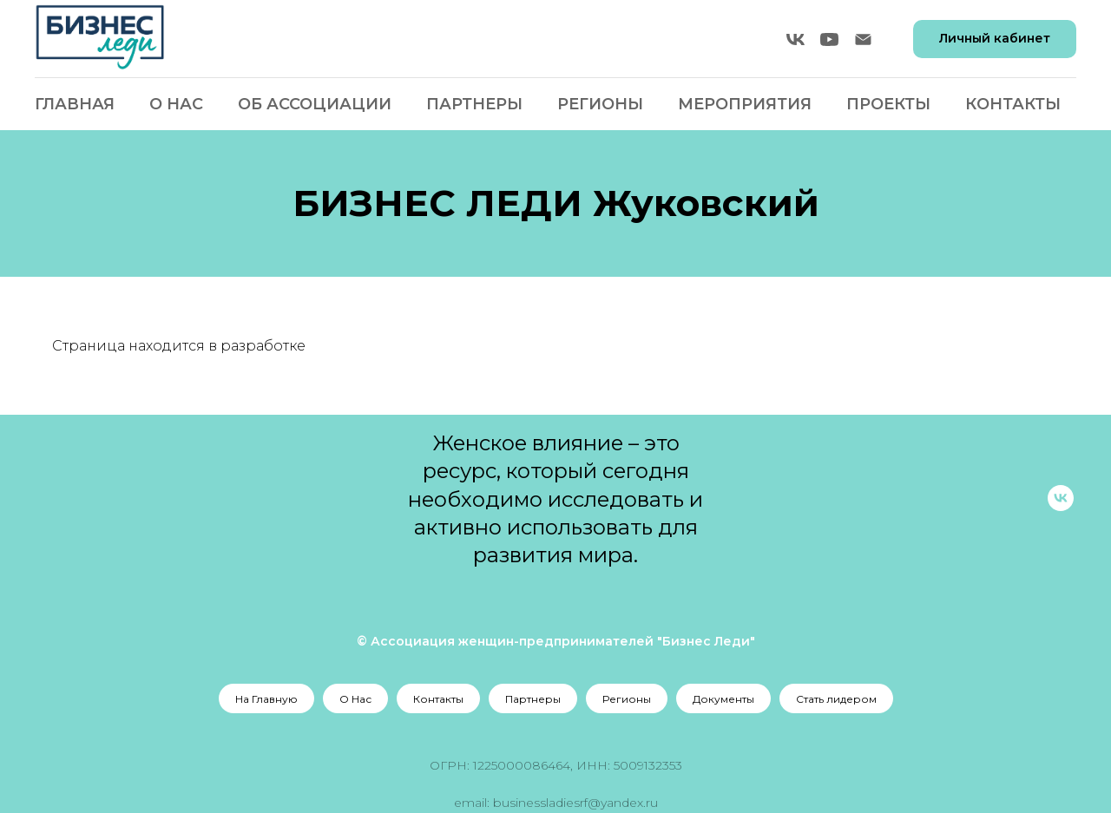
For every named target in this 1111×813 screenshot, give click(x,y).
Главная (75, 104)
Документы (723, 698)
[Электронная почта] (863, 39)
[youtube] (829, 39)
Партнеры (474, 104)
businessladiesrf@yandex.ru (575, 802)
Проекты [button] (888, 104)
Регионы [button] (600, 104)
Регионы (626, 698)
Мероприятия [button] (745, 104)
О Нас (176, 104)
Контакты (1013, 104)
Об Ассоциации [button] (314, 104)
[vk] (795, 39)
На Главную (266, 698)
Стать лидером (836, 698)
